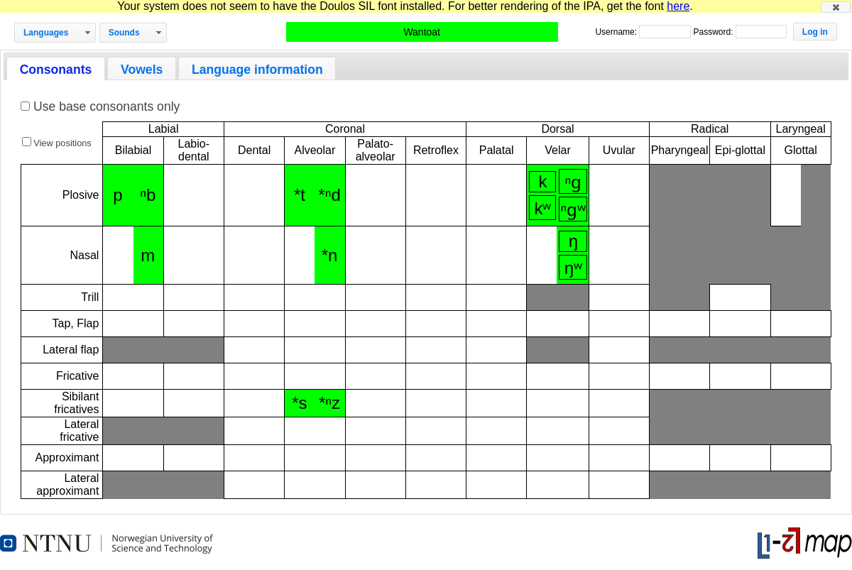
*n (330, 255)
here (678, 6)
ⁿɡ (573, 182)
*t (299, 194)
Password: (714, 32)
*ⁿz (329, 402)
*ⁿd (329, 194)
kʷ (542, 208)
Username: (617, 32)
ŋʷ (573, 268)
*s (299, 402)
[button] (836, 7)
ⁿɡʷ (573, 209)
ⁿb (147, 194)
